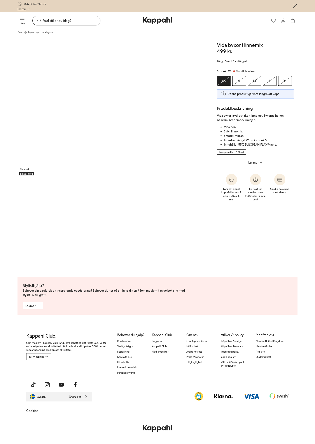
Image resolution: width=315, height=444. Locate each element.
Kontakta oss (124, 356)
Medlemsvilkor (160, 351)
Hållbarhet (192, 346)
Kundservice (124, 340)
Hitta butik (123, 362)
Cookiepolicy (228, 356)
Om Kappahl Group (197, 340)
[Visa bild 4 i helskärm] (113, 225)
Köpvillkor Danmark (232, 346)
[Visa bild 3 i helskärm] (49, 225)
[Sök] (71, 20)
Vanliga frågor (125, 346)
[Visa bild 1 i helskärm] (65, 107)
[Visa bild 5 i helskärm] (177, 225)
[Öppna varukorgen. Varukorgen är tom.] (293, 20)
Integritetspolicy (230, 351)
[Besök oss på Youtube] (61, 384)
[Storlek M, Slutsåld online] (254, 81)
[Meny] (22, 20)
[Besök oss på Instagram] (47, 384)
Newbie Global (264, 346)
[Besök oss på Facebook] (75, 384)
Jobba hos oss (194, 351)
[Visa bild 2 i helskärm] (161, 107)
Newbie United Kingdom (270, 340)
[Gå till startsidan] (157, 20)
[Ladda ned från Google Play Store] (68, 370)
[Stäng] (295, 6)
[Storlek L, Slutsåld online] (269, 81)
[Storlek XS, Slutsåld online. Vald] (224, 81)
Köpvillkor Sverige (231, 340)
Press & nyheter (195, 356)
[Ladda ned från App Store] (39, 370)
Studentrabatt (263, 356)
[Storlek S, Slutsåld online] (239, 81)
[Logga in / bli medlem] (283, 20)
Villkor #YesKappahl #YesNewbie (232, 363)
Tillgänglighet (194, 362)
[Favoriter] (273, 20)
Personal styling (126, 372)
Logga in (157, 340)
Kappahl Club (159, 346)
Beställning (123, 351)
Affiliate (260, 351)
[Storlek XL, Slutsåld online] (285, 81)
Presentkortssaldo (127, 367)
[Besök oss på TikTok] (33, 384)
